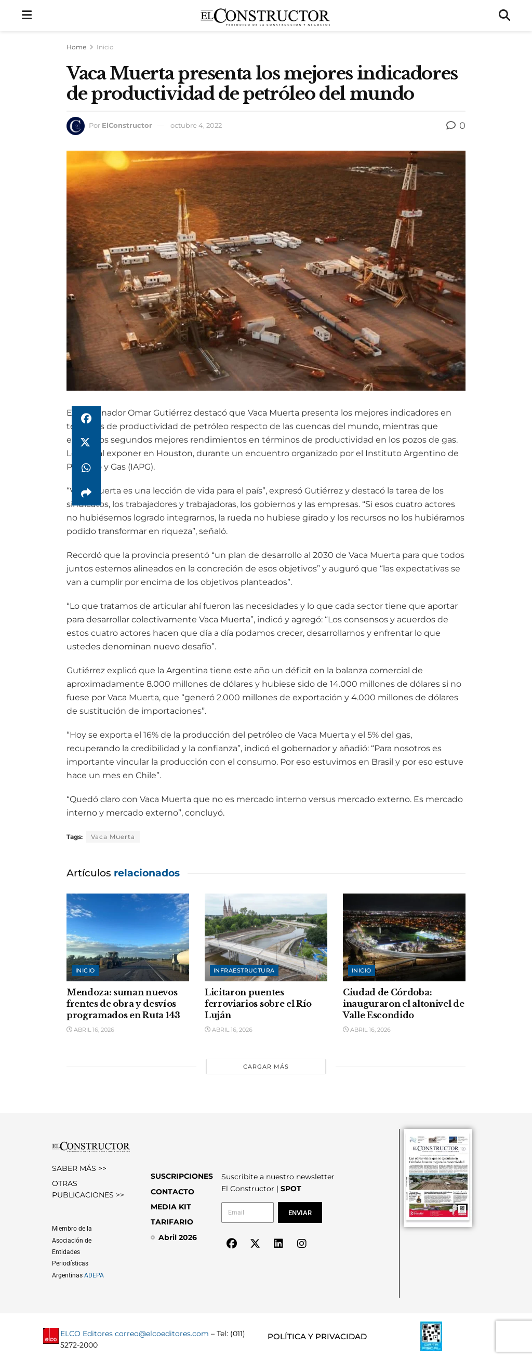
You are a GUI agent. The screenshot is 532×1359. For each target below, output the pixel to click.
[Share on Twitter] (86, 443)
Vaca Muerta (113, 837)
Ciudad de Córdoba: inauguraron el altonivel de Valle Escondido (403, 1004)
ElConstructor (127, 125)
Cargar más (266, 1066)
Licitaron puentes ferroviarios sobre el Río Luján (258, 1004)
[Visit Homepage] (265, 15)
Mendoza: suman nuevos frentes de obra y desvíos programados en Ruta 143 (123, 1004)
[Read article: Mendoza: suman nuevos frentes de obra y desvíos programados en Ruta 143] (127, 937)
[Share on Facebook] (86, 418)
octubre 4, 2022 (196, 125)
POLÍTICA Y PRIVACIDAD (317, 1336)
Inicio (105, 47)
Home (76, 47)
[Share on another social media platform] (86, 493)
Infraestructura (244, 970)
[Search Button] (504, 15)
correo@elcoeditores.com (162, 1333)
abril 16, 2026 (90, 1029)
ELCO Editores (86, 1333)
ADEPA (94, 1275)
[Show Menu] (27, 15)
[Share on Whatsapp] (86, 468)
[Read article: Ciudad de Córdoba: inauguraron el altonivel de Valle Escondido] (404, 937)
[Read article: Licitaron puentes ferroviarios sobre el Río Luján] (266, 937)
